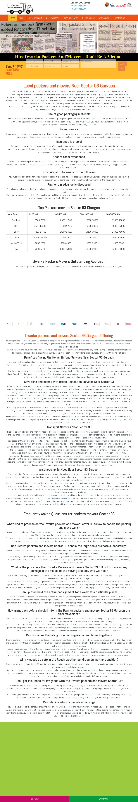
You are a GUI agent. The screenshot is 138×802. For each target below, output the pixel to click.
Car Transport (52, 17)
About (21, 17)
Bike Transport (35, 17)
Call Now (35, 798)
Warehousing (105, 17)
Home (12, 17)
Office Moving (88, 17)
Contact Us (120, 17)
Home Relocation (70, 17)
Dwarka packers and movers (58, 498)
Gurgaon (95, 431)
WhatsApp (103, 798)
